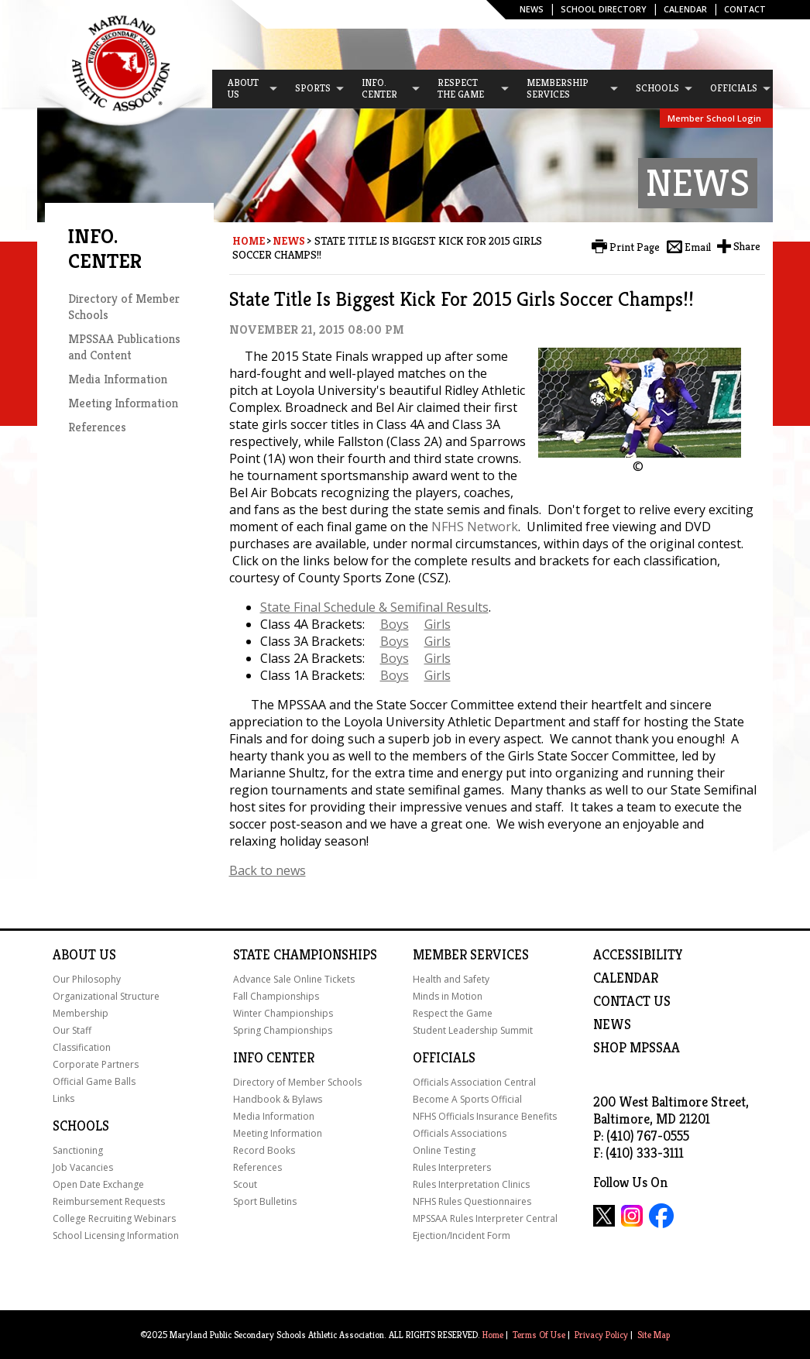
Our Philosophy (87, 979)
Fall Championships (276, 996)
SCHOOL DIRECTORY (604, 9)
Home (248, 241)
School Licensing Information (116, 1235)
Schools (81, 1125)
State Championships (305, 954)
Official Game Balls (94, 1081)
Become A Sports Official (467, 1099)
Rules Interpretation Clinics (471, 1184)
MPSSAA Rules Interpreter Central (485, 1218)
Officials (444, 1057)
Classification (82, 1047)
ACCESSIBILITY (638, 954)
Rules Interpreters (452, 1167)
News (532, 9)
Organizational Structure (106, 996)
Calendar (685, 9)
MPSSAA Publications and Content (124, 347)
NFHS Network (474, 526)
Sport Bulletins (265, 1201)
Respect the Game (453, 1013)
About (74, 954)
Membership (80, 1013)
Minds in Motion (447, 996)
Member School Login (714, 118)
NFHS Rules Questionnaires (472, 1201)
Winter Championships (283, 1013)
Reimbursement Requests (109, 1201)
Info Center (273, 1057)
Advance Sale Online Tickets (294, 979)
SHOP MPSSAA (636, 1047)
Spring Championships (282, 1030)
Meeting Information (123, 403)
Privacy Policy (601, 1334)
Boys (394, 624)
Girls (437, 624)
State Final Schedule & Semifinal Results (374, 607)
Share (746, 246)
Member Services (471, 954)
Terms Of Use (539, 1334)
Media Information (117, 379)
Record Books (264, 1150)
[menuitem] (245, 89)
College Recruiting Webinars (114, 1218)
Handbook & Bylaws (277, 1099)
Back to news (267, 870)
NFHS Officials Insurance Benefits (485, 1116)
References (97, 427)
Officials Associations (459, 1133)
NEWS (612, 1024)
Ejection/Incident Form (461, 1235)
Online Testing (444, 1150)
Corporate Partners (96, 1064)
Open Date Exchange (98, 1184)
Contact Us (632, 1001)
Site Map (653, 1334)
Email (698, 247)
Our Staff (72, 1030)
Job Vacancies (83, 1167)
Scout (245, 1184)
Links (63, 1098)
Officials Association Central (474, 1082)
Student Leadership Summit (473, 1030)
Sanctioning (78, 1150)
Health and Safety (451, 979)
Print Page (634, 247)
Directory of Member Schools (297, 1082)
